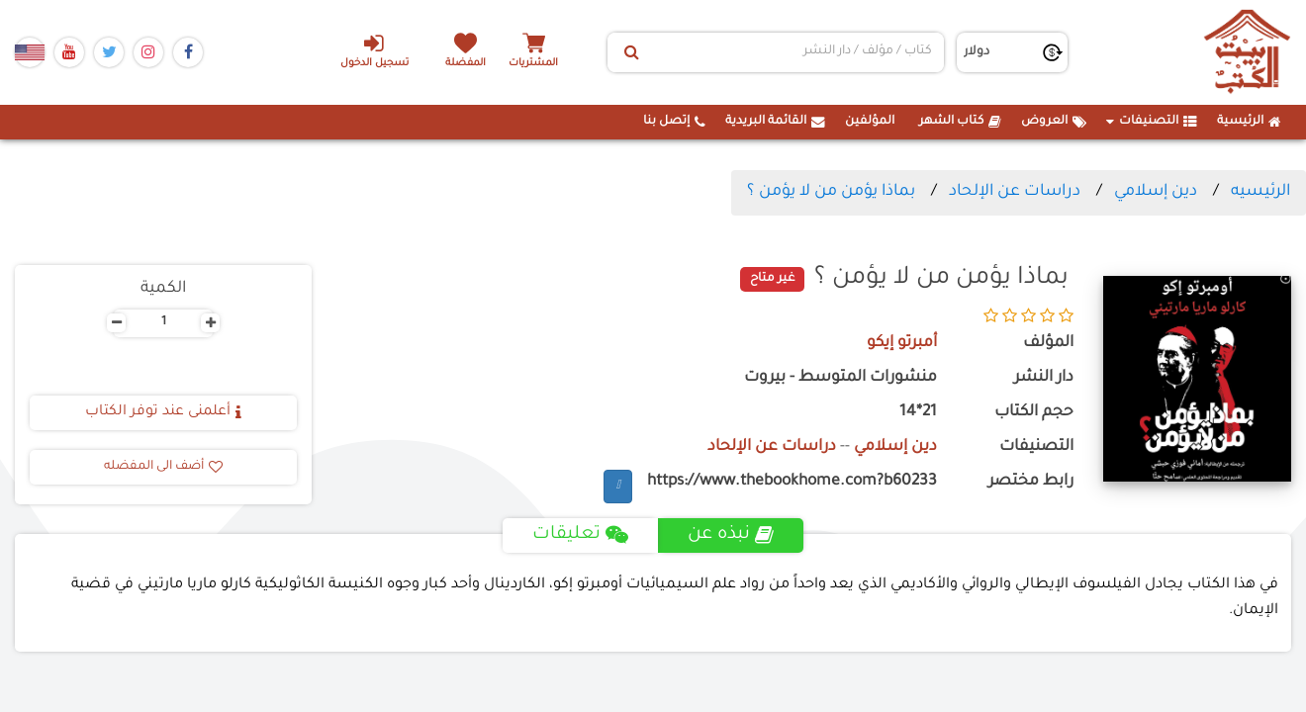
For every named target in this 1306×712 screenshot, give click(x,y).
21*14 (918, 412)
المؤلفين (869, 122)
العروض (1053, 122)
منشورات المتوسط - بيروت (840, 378)
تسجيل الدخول (374, 50)
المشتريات (533, 63)
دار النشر (1043, 378)
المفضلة (465, 63)
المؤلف (1048, 343)
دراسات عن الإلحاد (1014, 192)
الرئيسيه (1260, 192)
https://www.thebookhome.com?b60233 (792, 482)
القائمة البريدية (775, 122)
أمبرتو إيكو (902, 343)
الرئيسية (1249, 122)
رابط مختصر (1030, 482)
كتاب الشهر (960, 122)
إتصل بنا (674, 122)
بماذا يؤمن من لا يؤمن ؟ (831, 192)
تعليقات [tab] (580, 535)
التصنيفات (1151, 122)
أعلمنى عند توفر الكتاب (163, 412)
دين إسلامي (1155, 192)
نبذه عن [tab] (731, 535)
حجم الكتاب (1033, 412)
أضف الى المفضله (163, 467)
